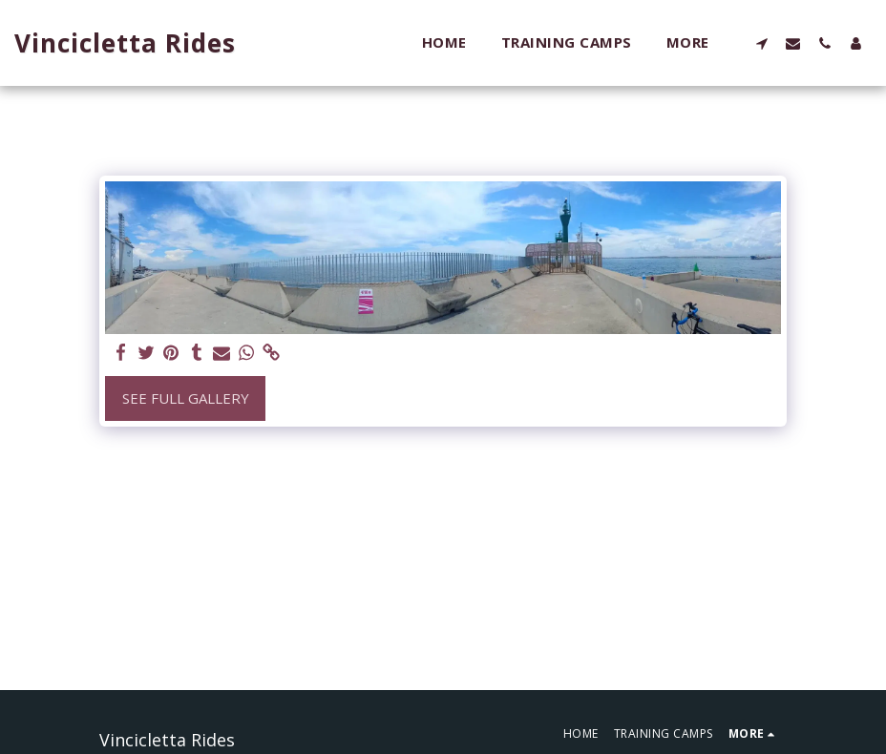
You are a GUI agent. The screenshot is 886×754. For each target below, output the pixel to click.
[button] (761, 43)
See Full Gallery (185, 398)
